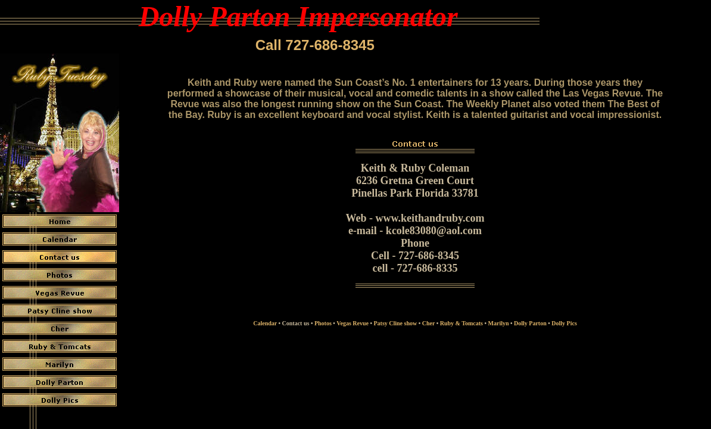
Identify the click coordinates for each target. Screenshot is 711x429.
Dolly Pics (564, 323)
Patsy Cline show (395, 323)
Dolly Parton (530, 323)
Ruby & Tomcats (461, 323)
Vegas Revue (352, 323)
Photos (323, 323)
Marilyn (498, 323)
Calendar (265, 323)
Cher (428, 323)
